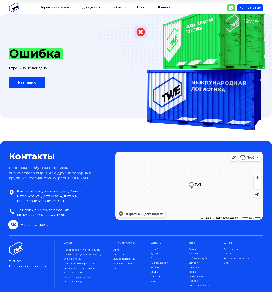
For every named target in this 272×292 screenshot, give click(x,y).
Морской (119, 254)
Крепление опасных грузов (79, 268)
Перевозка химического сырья (82, 249)
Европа (155, 276)
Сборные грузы (72, 258)
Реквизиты (230, 253)
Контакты (165, 7)
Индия (155, 271)
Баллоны (194, 267)
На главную (27, 82)
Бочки (192, 249)
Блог (141, 7)
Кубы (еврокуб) (198, 258)
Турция (155, 253)
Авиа (116, 268)
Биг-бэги (194, 262)
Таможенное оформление (79, 263)
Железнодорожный (125, 258)
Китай (154, 249)
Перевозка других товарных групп (83, 254)
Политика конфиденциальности (28, 266)
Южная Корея (159, 262)
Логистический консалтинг (79, 277)
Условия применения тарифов (242, 258)
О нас (118, 7)
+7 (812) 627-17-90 (50, 215)
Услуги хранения (73, 272)
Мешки (193, 271)
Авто (116, 249)
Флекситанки (196, 276)
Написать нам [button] (250, 7)
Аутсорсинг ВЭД (73, 281)
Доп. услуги (91, 7)
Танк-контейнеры (199, 285)
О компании (231, 249)
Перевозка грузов (54, 7)
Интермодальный (123, 263)
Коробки (194, 280)
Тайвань (155, 267)
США (154, 280)
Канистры (194, 253)
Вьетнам (156, 258)
